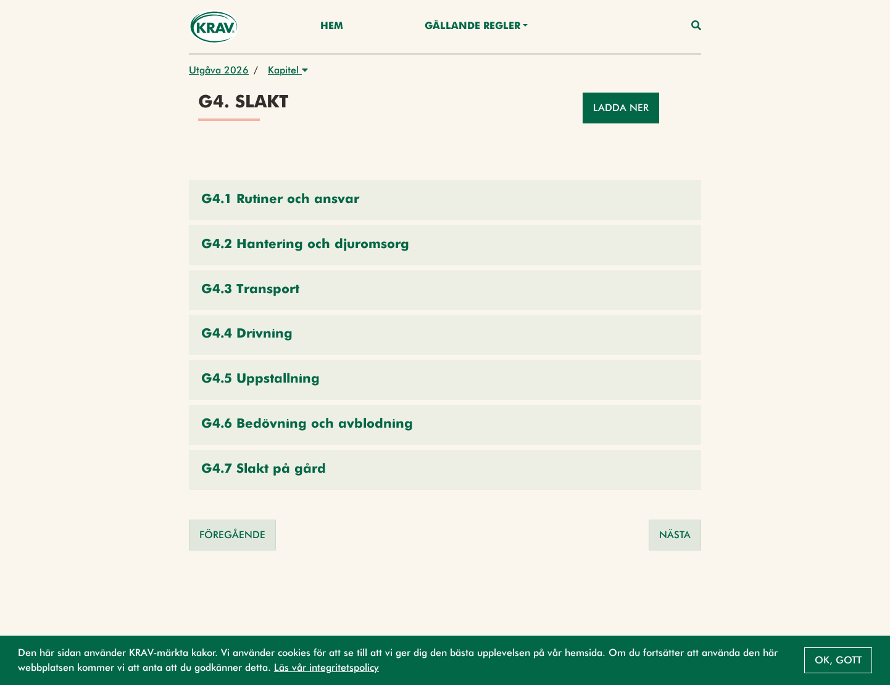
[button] (445, 200)
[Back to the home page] (214, 27)
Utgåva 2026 (219, 70)
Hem (331, 26)
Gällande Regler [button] (472, 26)
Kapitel (288, 70)
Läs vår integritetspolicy (326, 667)
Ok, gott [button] (838, 660)
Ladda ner (621, 108)
